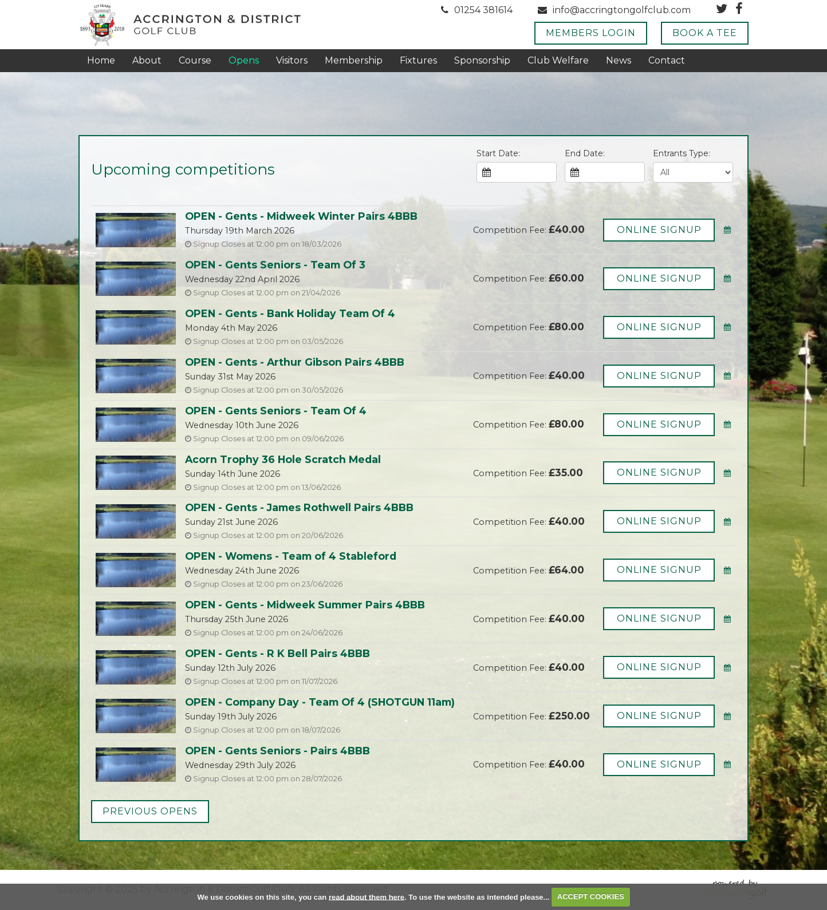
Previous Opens (150, 811)
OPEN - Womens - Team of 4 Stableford (290, 556)
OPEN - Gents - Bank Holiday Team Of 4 (290, 313)
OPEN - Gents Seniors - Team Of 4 (276, 411)
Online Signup (659, 229)
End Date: (585, 153)
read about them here (366, 896)
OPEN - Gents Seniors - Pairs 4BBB (277, 751)
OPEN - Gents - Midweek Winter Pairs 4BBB (301, 216)
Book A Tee (704, 32)
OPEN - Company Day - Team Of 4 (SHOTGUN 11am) (320, 702)
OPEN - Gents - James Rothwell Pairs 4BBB (299, 507)
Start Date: (498, 153)
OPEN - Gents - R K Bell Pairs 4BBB (277, 653)
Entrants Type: (681, 153)
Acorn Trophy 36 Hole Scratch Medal (283, 459)
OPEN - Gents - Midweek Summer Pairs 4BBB (305, 605)
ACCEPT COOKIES (590, 896)
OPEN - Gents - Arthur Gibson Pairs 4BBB (294, 362)
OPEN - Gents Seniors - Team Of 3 (275, 265)
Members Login (591, 32)
